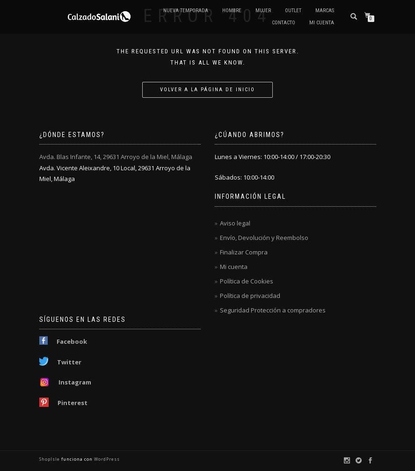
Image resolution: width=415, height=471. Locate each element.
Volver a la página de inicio (207, 90)
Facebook (72, 341)
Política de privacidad (250, 295)
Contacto (283, 23)
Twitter (69, 362)
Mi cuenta (321, 23)
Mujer (263, 10)
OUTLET (293, 10)
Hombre (231, 10)
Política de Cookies (246, 281)
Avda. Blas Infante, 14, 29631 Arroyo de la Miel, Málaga (115, 156)
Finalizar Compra (244, 252)
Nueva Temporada (185, 10)
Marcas (324, 10)
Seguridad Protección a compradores (273, 310)
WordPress (106, 459)
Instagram (74, 382)
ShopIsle (50, 459)
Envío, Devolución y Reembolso (264, 237)
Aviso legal (235, 223)
